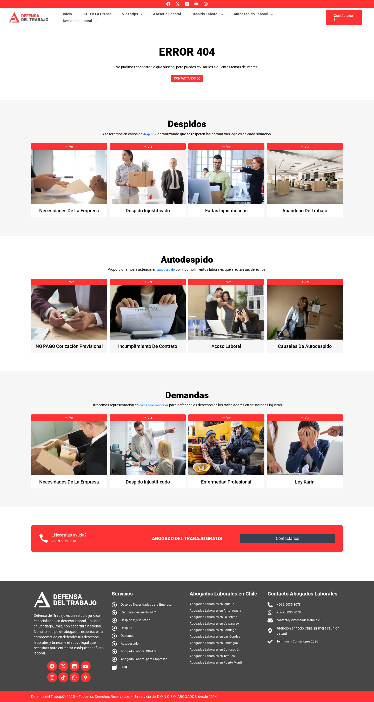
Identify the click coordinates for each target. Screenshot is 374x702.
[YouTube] (196, 4)
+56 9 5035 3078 (68, 551)
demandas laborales (153, 413)
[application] (140, 17)
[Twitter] (178, 4)
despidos (149, 136)
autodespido (166, 274)
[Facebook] (168, 4)
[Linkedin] (187, 4)
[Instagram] (206, 4)
